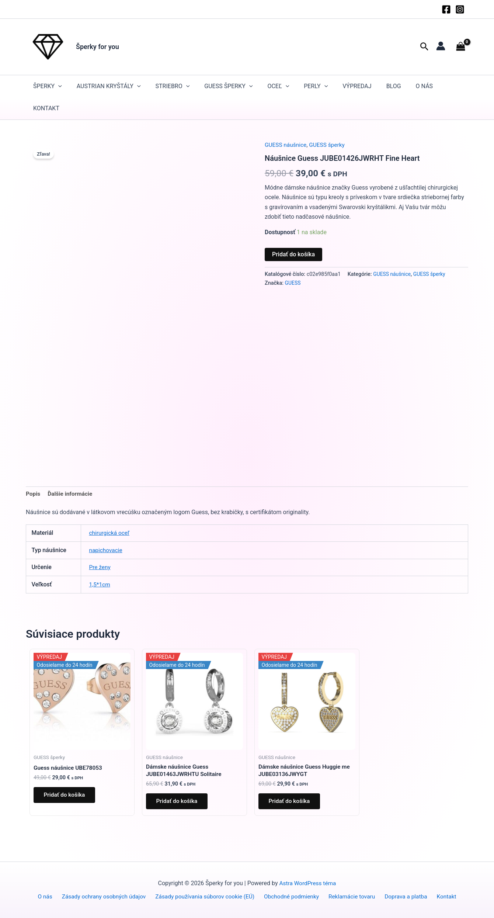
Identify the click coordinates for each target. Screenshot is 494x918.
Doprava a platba (404, 896)
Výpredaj (356, 86)
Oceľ (278, 86)
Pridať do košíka (293, 253)
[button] (424, 47)
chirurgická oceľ (110, 533)
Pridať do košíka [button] (66, 796)
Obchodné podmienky (293, 896)
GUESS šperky (228, 86)
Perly (316, 86)
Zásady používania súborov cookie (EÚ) (207, 896)
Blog (393, 86)
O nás (424, 86)
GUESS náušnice (286, 144)
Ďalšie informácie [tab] (71, 494)
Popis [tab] (33, 494)
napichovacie (106, 550)
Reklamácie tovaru (351, 896)
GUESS (293, 283)
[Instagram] (460, 9)
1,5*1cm (100, 584)
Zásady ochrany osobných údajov (106, 896)
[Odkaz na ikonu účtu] (440, 46)
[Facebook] (446, 9)
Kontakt (46, 108)
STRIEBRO (173, 86)
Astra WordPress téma (307, 883)
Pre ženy (100, 567)
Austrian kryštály (109, 86)
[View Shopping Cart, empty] (460, 47)
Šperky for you (97, 47)
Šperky (47, 86)
